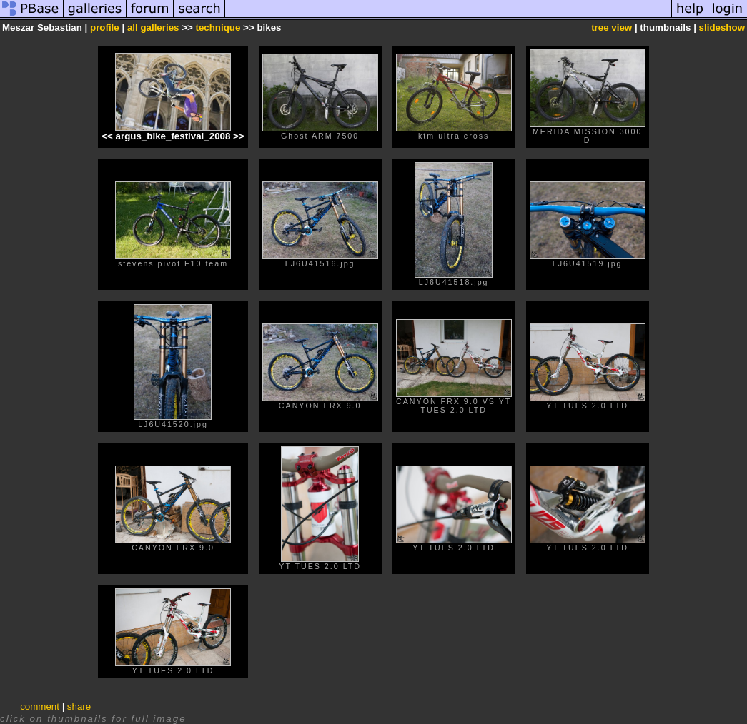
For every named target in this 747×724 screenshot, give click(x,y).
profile (104, 27)
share (79, 706)
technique (217, 27)
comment (39, 706)
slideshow (722, 27)
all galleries (153, 27)
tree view (611, 27)
